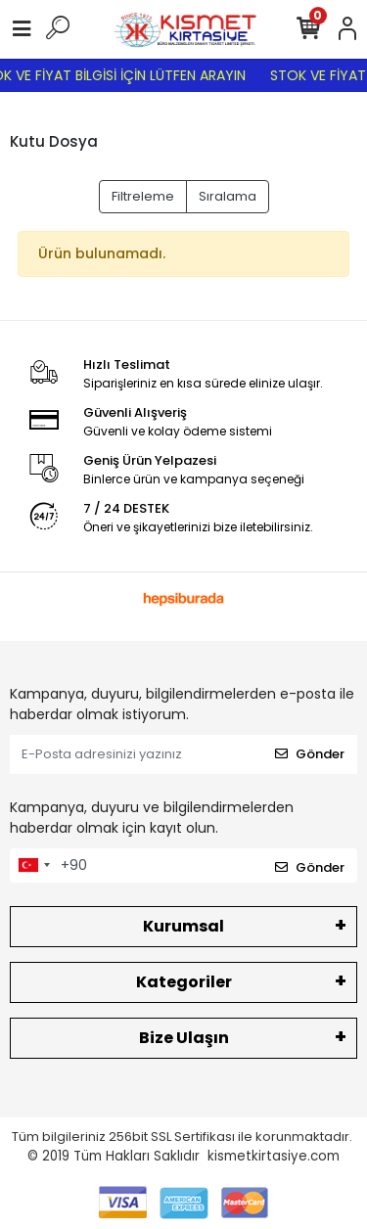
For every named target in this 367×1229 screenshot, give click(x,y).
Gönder (309, 754)
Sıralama (227, 196)
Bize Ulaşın (184, 1037)
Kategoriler (184, 982)
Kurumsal (183, 926)
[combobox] (33, 866)
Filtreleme (143, 196)
